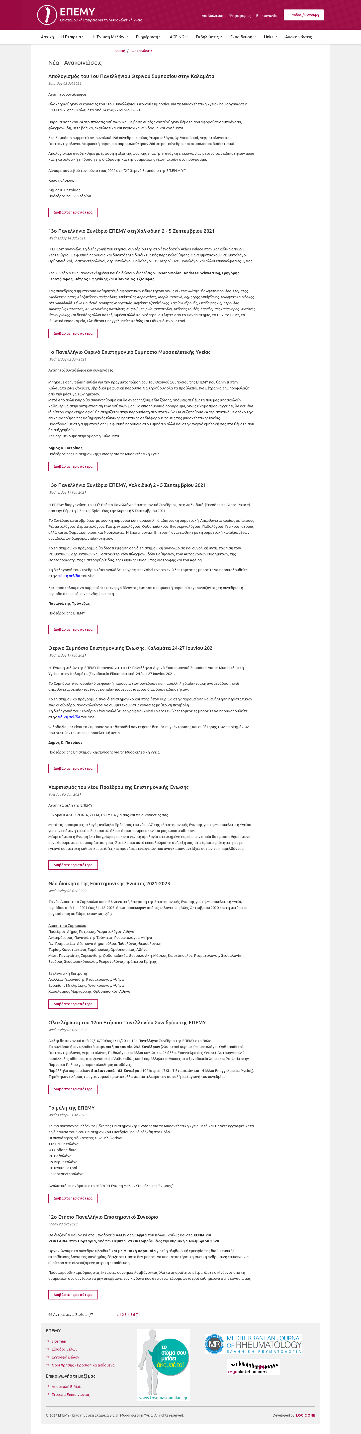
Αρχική (119, 51)
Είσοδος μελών (65, 1349)
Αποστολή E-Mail (66, 1386)
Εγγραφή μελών (65, 1357)
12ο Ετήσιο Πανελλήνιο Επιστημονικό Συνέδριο (103, 1217)
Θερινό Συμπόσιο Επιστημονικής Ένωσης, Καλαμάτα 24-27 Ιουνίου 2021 (131, 648)
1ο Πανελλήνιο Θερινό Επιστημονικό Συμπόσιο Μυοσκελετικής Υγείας (129, 352)
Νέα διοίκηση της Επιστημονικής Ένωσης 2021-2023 (109, 883)
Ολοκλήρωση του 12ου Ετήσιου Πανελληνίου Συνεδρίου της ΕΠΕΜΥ (127, 1022)
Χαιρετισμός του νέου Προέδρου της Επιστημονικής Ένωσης (118, 787)
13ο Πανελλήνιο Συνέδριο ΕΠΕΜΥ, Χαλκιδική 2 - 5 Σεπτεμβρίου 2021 (127, 485)
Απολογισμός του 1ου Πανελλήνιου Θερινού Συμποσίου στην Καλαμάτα (131, 76)
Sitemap (59, 1341)
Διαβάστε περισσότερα (73, 212)
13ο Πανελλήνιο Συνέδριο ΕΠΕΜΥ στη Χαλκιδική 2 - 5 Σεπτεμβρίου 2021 (131, 231)
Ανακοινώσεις (141, 51)
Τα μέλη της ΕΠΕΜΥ (71, 1108)
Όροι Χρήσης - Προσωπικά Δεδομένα (83, 1365)
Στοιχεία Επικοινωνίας (71, 1394)
